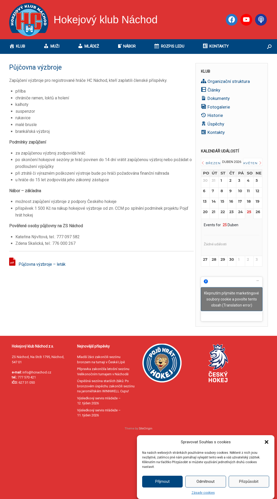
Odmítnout (206, 488)
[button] (266, 449)
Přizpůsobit (248, 488)
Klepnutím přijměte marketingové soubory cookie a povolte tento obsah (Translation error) (231, 299)
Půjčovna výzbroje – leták (42, 264)
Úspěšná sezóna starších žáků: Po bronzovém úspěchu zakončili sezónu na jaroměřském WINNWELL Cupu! (106, 386)
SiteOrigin (145, 428)
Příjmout (162, 488)
